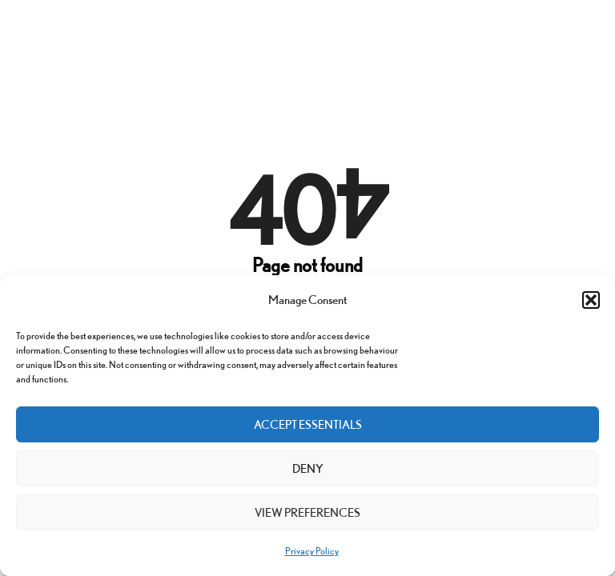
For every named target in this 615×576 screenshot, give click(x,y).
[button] (591, 300)
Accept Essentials (308, 424)
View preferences (307, 512)
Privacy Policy (312, 551)
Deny (308, 468)
